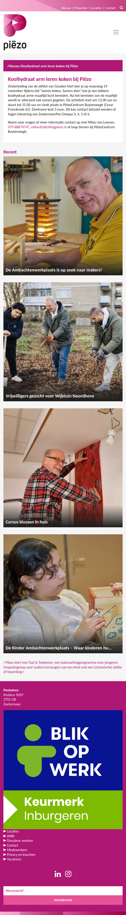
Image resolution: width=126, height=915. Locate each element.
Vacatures (14, 859)
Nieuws (66, 8)
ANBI (10, 836)
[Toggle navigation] (116, 32)
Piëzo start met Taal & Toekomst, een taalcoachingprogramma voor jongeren (60, 662)
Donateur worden (20, 840)
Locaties (96, 8)
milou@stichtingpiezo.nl (49, 127)
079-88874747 (18, 127)
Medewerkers (17, 850)
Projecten (81, 8)
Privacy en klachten (21, 854)
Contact (110, 8)
